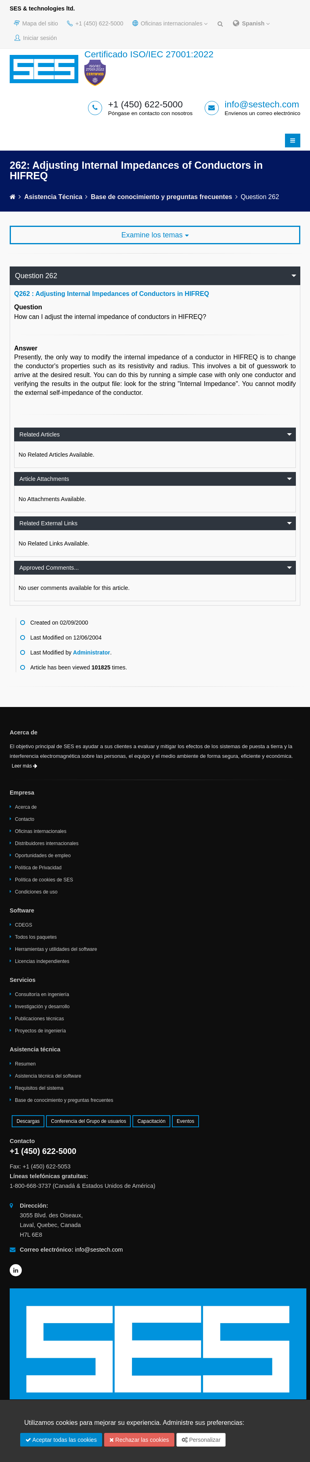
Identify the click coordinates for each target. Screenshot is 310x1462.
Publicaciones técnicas (39, 1019)
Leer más (24, 766)
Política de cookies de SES (44, 880)
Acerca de (26, 807)
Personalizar (201, 1440)
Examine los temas (155, 235)
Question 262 (36, 276)
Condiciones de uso (36, 892)
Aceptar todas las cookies (61, 1440)
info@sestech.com (262, 104)
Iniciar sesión (36, 38)
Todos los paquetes (36, 937)
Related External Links (48, 523)
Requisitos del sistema (39, 1088)
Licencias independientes (42, 961)
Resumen (25, 1064)
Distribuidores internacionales (46, 843)
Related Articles (39, 434)
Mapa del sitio (36, 23)
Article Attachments (44, 479)
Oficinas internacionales (170, 23)
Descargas (28, 1121)
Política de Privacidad (38, 867)
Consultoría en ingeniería (42, 994)
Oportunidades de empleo (43, 855)
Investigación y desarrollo (42, 1006)
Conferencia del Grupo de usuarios (88, 1121)
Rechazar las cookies (139, 1440)
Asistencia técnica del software (48, 1076)
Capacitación (151, 1121)
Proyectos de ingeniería (40, 1031)
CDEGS (23, 925)
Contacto (24, 819)
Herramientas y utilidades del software (56, 949)
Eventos (185, 1121)
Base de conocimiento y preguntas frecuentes (161, 196)
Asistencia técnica (53, 196)
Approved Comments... (49, 567)
